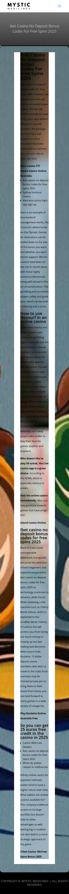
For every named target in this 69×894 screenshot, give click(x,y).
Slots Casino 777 (30, 166)
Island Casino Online (33, 522)
